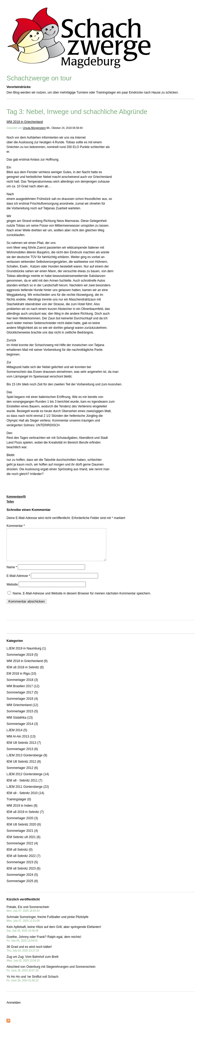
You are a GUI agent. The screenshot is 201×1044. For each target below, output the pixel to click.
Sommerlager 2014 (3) (22, 730)
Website (12, 591)
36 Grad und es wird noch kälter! (29, 954)
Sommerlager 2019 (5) (22, 661)
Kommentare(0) (16, 496)
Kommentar (16, 526)
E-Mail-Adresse (18, 582)
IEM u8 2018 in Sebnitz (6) (25, 673)
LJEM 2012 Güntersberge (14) (28, 780)
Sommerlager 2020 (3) (22, 824)
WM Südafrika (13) (20, 724)
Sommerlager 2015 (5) (22, 717)
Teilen (10, 501)
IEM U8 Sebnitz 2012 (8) (24, 768)
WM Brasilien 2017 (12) (23, 692)
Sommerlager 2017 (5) (22, 699)
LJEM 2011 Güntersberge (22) (28, 793)
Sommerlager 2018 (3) (22, 686)
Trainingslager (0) (19, 805)
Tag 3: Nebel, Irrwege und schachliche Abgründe (77, 111)
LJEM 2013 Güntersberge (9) (27, 761)
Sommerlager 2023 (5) (22, 868)
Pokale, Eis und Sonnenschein (28, 915)
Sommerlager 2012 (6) (22, 774)
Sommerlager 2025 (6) (22, 887)
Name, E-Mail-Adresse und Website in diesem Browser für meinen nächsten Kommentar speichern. (82, 600)
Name (12, 573)
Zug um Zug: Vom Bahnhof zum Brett (32, 964)
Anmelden (14, 1009)
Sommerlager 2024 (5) (22, 881)
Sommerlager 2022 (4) (22, 849)
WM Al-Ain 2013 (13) (21, 743)
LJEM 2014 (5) (17, 736)
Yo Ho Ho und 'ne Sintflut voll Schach (32, 984)
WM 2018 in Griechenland (25, 122)
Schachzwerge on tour (39, 78)
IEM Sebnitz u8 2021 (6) (23, 843)
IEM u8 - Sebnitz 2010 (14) (25, 799)
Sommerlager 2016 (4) (22, 705)
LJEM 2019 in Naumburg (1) (26, 655)
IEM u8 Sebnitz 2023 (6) (23, 875)
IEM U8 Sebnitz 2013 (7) (24, 749)
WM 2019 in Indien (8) (22, 812)
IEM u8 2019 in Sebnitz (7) (25, 818)
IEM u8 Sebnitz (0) (19, 856)
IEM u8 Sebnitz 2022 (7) (23, 862)
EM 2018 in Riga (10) (21, 680)
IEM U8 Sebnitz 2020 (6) (24, 831)
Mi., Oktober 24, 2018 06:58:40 (65, 128)
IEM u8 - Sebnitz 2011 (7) (24, 787)
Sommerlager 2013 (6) (22, 755)
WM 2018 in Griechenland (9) (27, 667)
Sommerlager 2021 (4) (22, 837)
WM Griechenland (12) (22, 711)
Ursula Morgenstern (34, 128)
